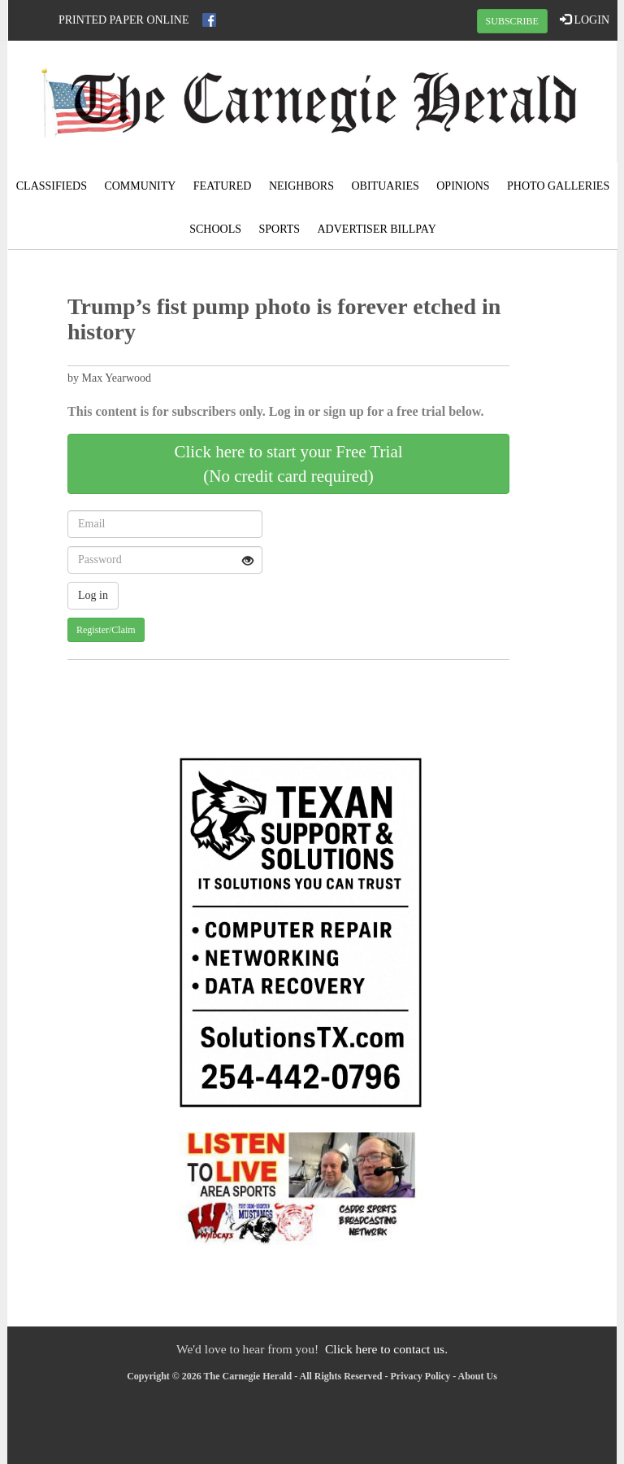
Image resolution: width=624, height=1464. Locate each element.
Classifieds (51, 186)
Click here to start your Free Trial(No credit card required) (288, 464)
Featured (222, 186)
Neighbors (301, 186)
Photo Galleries (558, 186)
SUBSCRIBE (512, 21)
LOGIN (584, 19)
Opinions (462, 186)
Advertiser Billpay (377, 229)
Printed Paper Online (123, 20)
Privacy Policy (421, 1376)
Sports (279, 229)
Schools (215, 229)
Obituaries (385, 186)
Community (140, 186)
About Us (477, 1376)
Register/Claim (106, 630)
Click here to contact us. (386, 1349)
